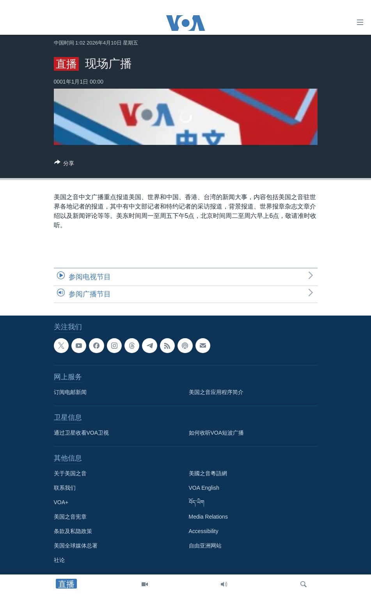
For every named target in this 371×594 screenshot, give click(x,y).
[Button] (64, 164)
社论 (59, 560)
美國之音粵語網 (208, 473)
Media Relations (208, 517)
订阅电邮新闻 (70, 392)
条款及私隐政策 (73, 531)
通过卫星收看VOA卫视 (81, 433)
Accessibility (203, 531)
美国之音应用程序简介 (216, 392)
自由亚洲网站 (205, 545)
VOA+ (61, 502)
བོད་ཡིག (196, 502)
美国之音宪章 (70, 517)
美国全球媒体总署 (76, 545)
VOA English (204, 488)
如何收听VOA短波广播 (216, 433)
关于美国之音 (70, 473)
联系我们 (65, 488)
